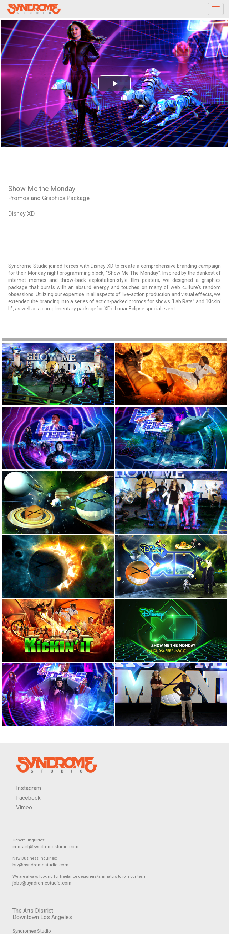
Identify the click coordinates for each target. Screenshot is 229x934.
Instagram (28, 788)
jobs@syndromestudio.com (41, 883)
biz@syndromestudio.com (40, 864)
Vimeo (24, 807)
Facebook (28, 797)
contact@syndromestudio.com (45, 846)
